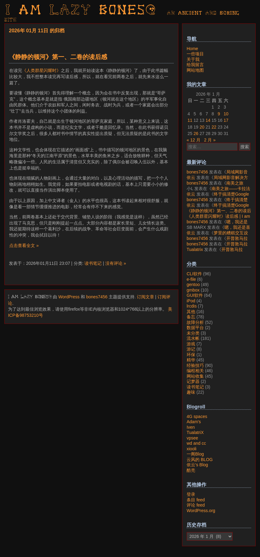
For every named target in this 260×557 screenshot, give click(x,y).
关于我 (193, 59)
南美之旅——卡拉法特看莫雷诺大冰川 (215, 186)
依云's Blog (197, 464)
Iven (191, 427)
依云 (191, 177)
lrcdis (192, 306)
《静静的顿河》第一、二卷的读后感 (58, 57)
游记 (191, 349)
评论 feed (196, 505)
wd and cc (196, 443)
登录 (191, 494)
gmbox (193, 290)
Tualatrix (195, 249)
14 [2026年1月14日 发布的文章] (208, 120)
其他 (191, 311)
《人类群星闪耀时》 (41, 70)
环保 (191, 354)
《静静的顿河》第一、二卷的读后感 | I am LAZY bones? (219, 213)
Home (192, 48)
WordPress (69, 296)
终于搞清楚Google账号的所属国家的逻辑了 (218, 197)
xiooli (191, 448)
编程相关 (195, 370)
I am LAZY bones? (81, 10)
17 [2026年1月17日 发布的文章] (225, 120)
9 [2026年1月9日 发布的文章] (219, 113)
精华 (191, 359)
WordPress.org (201, 510)
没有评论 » (115, 263)
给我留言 (195, 64)
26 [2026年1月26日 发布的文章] (196, 133)
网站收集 (195, 376)
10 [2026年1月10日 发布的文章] (225, 113)
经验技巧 (195, 365)
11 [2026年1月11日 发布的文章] (190, 120)
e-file (191, 279)
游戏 (191, 343)
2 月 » (209, 139)
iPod (191, 300)
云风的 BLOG (200, 459)
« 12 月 (193, 139)
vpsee (192, 438)
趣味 (191, 392)
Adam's (194, 421)
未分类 (193, 333)
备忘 (191, 316)
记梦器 (193, 381)
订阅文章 (145, 296)
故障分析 (195, 322)
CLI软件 (194, 273)
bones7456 (96, 296)
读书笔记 (93, 263)
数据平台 (195, 327)
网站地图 (195, 70)
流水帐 (193, 338)
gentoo (193, 284)
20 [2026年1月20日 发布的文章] (202, 127)
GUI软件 (195, 295)
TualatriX (195, 432)
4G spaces (197, 416)
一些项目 (195, 53)
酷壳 (191, 470)
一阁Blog (195, 454)
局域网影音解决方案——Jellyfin (217, 174)
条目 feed (196, 499)
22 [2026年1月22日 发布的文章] (213, 127)
